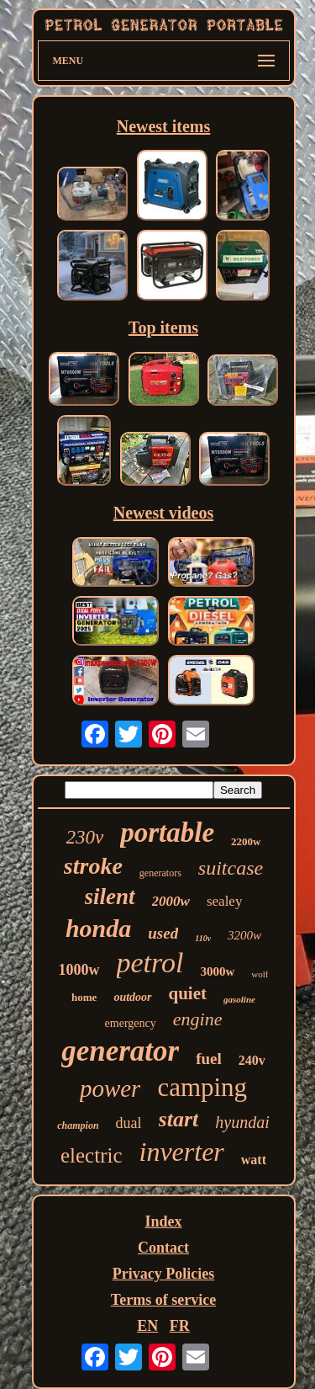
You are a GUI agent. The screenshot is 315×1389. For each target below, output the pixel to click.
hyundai (242, 1122)
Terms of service (163, 1299)
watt (253, 1159)
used (163, 933)
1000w (79, 969)
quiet (188, 993)
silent (110, 896)
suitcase (230, 868)
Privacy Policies (163, 1273)
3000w (217, 971)
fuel (209, 1058)
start (179, 1119)
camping (202, 1087)
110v (203, 938)
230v (85, 837)
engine (198, 1019)
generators (160, 873)
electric (91, 1155)
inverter (181, 1151)
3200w (244, 935)
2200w (245, 841)
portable (167, 832)
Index (162, 1221)
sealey (224, 901)
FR (180, 1325)
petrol (150, 962)
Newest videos (163, 512)
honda (98, 928)
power (110, 1088)
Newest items (164, 126)
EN (147, 1325)
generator (120, 1051)
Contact (163, 1247)
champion (77, 1125)
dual (129, 1123)
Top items (163, 327)
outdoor (132, 997)
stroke (93, 866)
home (84, 997)
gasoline (239, 999)
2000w (171, 901)
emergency (130, 1023)
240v (252, 1060)
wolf (259, 974)
